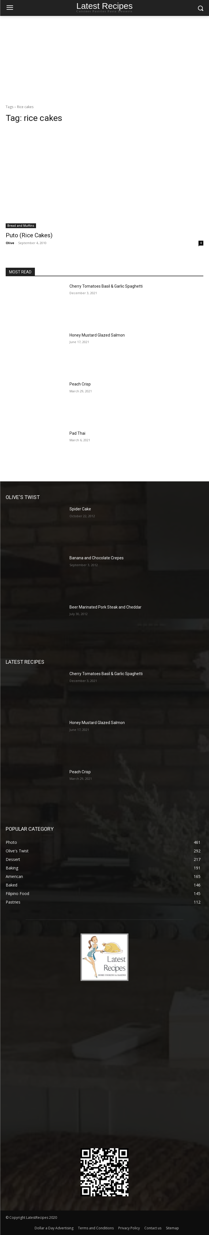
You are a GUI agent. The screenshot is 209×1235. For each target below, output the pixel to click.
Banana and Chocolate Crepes (96, 558)
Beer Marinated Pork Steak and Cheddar (105, 607)
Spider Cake (80, 509)
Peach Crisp (80, 384)
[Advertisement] (104, 58)
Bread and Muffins (20, 226)
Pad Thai (77, 433)
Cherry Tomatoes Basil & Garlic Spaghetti (106, 286)
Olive (10, 243)
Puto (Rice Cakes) (29, 235)
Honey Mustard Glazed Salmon (97, 335)
